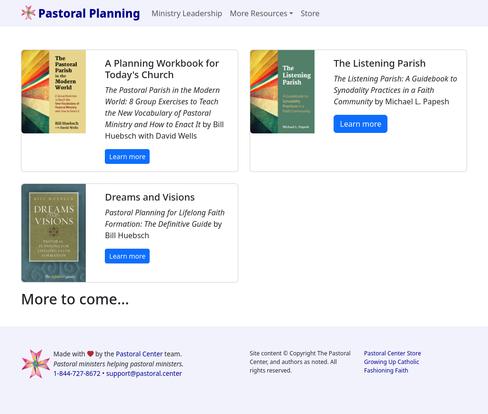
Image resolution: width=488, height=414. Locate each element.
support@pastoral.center (144, 373)
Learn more (127, 156)
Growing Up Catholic (391, 362)
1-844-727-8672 (77, 373)
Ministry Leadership (187, 13)
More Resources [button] (258, 13)
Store (310, 13)
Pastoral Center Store (392, 353)
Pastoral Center (139, 353)
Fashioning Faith (386, 370)
